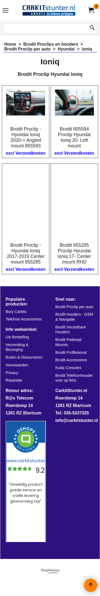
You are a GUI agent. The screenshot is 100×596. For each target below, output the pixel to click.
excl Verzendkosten (26, 153)
